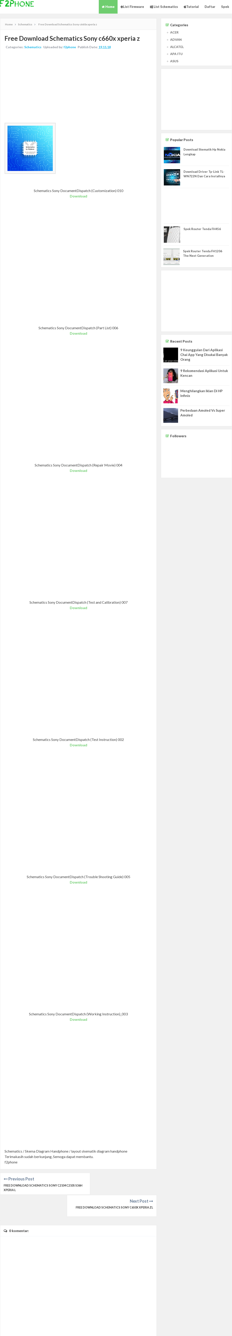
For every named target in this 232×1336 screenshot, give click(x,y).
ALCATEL (177, 47)
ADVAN (176, 39)
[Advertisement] (78, 86)
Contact (190, 1328)
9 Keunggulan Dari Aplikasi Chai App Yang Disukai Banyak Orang (204, 354)
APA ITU (176, 54)
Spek (225, 7)
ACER (174, 32)
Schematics (33, 47)
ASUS (174, 61)
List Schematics (164, 7)
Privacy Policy (221, 1328)
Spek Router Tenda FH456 (202, 229)
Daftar (210, 7)
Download (78, 196)
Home (108, 7)
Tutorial (191, 7)
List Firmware (132, 7)
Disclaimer (204, 1328)
